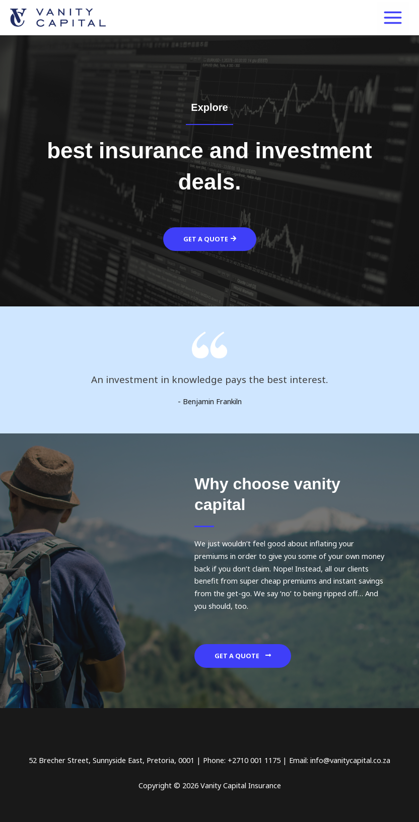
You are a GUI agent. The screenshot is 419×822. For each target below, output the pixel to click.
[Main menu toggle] (393, 18)
